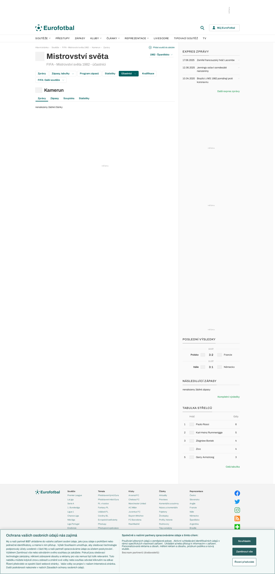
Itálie (192, 512)
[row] (211, 424)
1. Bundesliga (73, 507)
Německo (194, 516)
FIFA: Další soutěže (51, 80)
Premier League (74, 495)
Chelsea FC (134, 499)
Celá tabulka (233, 466)
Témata (101, 491)
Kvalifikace (148, 73)
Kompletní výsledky (229, 397)
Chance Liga (73, 516)
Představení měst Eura (108, 499)
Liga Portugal (73, 524)
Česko (193, 495)
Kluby (96, 38)
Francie (193, 507)
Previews (163, 499)
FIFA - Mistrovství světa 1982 (75, 47)
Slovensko (194, 499)
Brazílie (193, 528)
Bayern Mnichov (136, 516)
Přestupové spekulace (108, 528)
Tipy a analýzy (165, 528)
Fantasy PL (103, 507)
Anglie (192, 503)
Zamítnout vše (244, 551)
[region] (137, 551)
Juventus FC (134, 512)
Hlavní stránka (42, 47)
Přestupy (63, 38)
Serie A (70, 503)
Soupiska (68, 98)
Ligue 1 (70, 512)
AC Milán (133, 507)
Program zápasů (89, 73)
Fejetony (163, 512)
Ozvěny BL (103, 516)
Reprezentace (137, 38)
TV (204, 38)
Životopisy (164, 516)
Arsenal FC (134, 495)
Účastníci (128, 73)
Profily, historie (165, 520)
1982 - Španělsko (161, 54)
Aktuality (163, 495)
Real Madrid (134, 524)
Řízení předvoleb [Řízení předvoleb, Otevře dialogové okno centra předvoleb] (244, 562)
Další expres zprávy (228, 91)
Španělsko (194, 520)
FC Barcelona (135, 520)
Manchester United (137, 503)
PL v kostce (103, 503)
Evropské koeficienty (107, 520)
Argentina (194, 524)
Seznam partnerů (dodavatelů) (140, 552)
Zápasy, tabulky (63, 73)
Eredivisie (71, 528)
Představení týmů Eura (108, 495)
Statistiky (110, 73)
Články (162, 491)
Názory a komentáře (168, 507)
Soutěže (43, 38)
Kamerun (96, 47)
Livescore (161, 38)
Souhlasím (244, 541)
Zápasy (80, 38)
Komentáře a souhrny (169, 503)
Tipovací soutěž (186, 38)
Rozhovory (164, 524)
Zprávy (106, 47)
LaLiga (70, 499)
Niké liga (71, 520)
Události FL (103, 512)
